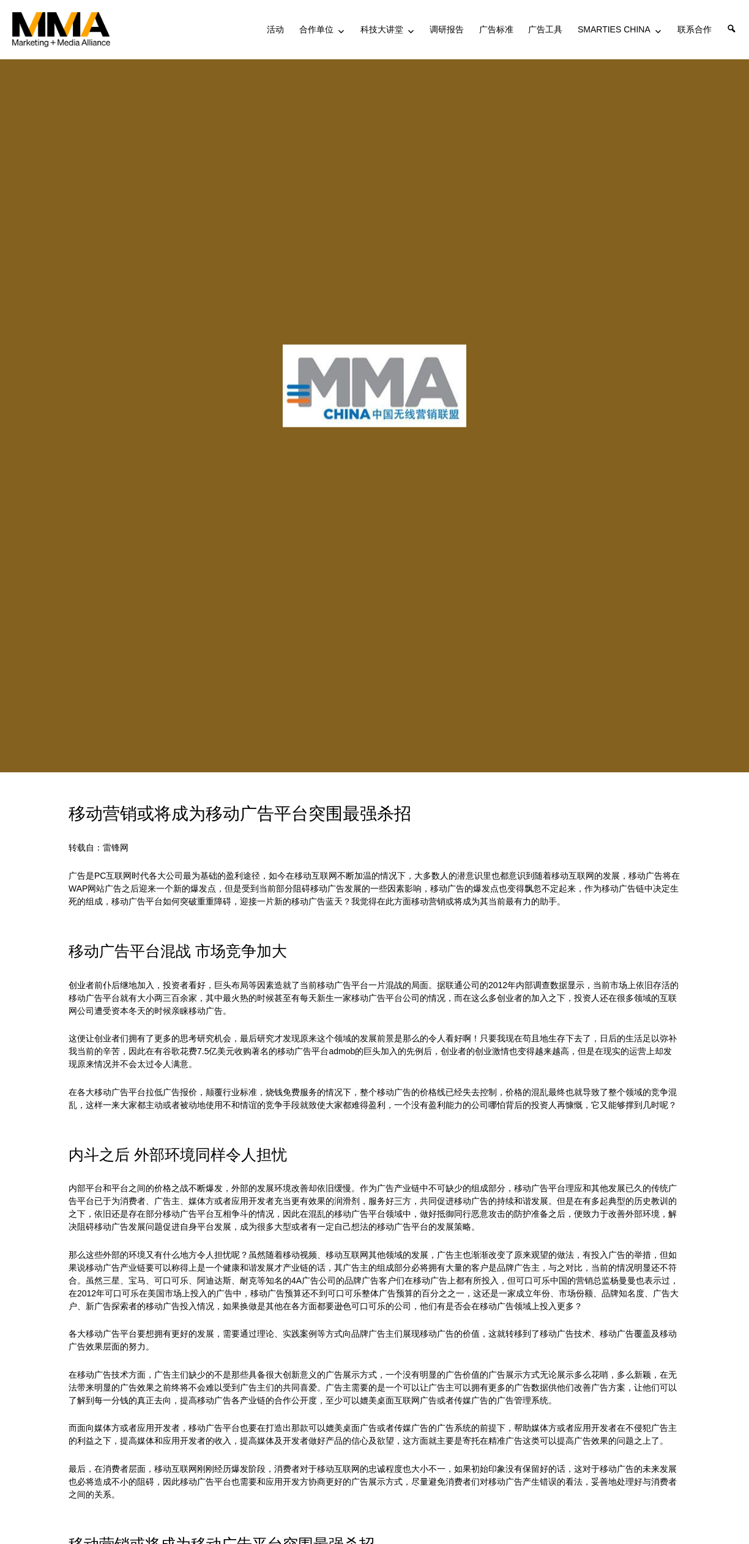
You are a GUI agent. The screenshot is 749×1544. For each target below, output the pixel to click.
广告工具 (545, 29)
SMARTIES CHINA (614, 29)
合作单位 (316, 29)
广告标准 (496, 29)
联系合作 (694, 29)
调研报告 (447, 29)
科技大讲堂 (381, 29)
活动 (275, 29)
